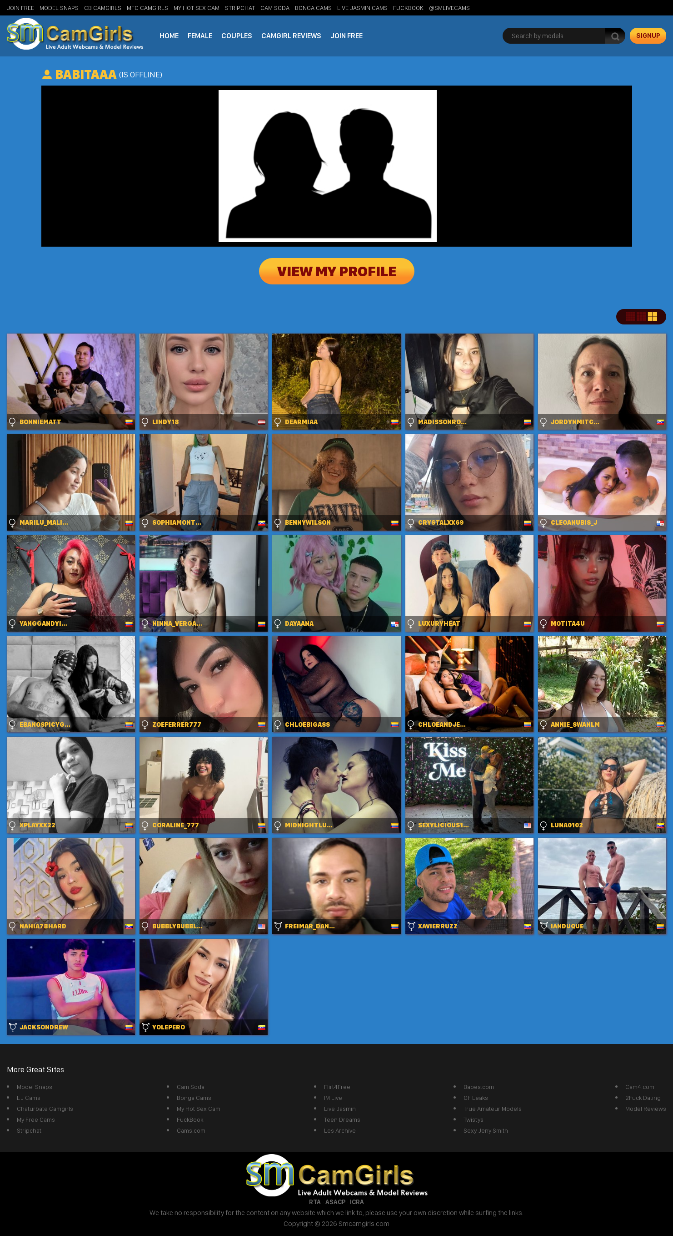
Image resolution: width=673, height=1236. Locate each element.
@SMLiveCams (449, 7)
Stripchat (29, 1130)
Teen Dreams (342, 1119)
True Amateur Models (493, 1108)
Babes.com (479, 1086)
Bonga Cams (313, 7)
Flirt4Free (337, 1086)
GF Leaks (476, 1097)
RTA (315, 1202)
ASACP (335, 1202)
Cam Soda (274, 7)
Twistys (474, 1119)
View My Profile (336, 271)
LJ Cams (28, 1097)
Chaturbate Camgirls (45, 1108)
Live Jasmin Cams (362, 7)
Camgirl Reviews (291, 35)
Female (200, 35)
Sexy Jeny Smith (486, 1130)
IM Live (333, 1097)
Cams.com (191, 1130)
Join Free (20, 7)
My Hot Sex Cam (196, 7)
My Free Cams (36, 1119)
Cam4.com (639, 1086)
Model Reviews (645, 1108)
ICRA (357, 1202)
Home (169, 35)
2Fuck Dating (643, 1097)
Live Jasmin (340, 1108)
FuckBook (408, 7)
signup (648, 35)
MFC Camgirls (147, 7)
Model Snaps (59, 7)
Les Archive (340, 1130)
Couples (236, 35)
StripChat (240, 7)
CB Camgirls (102, 7)
